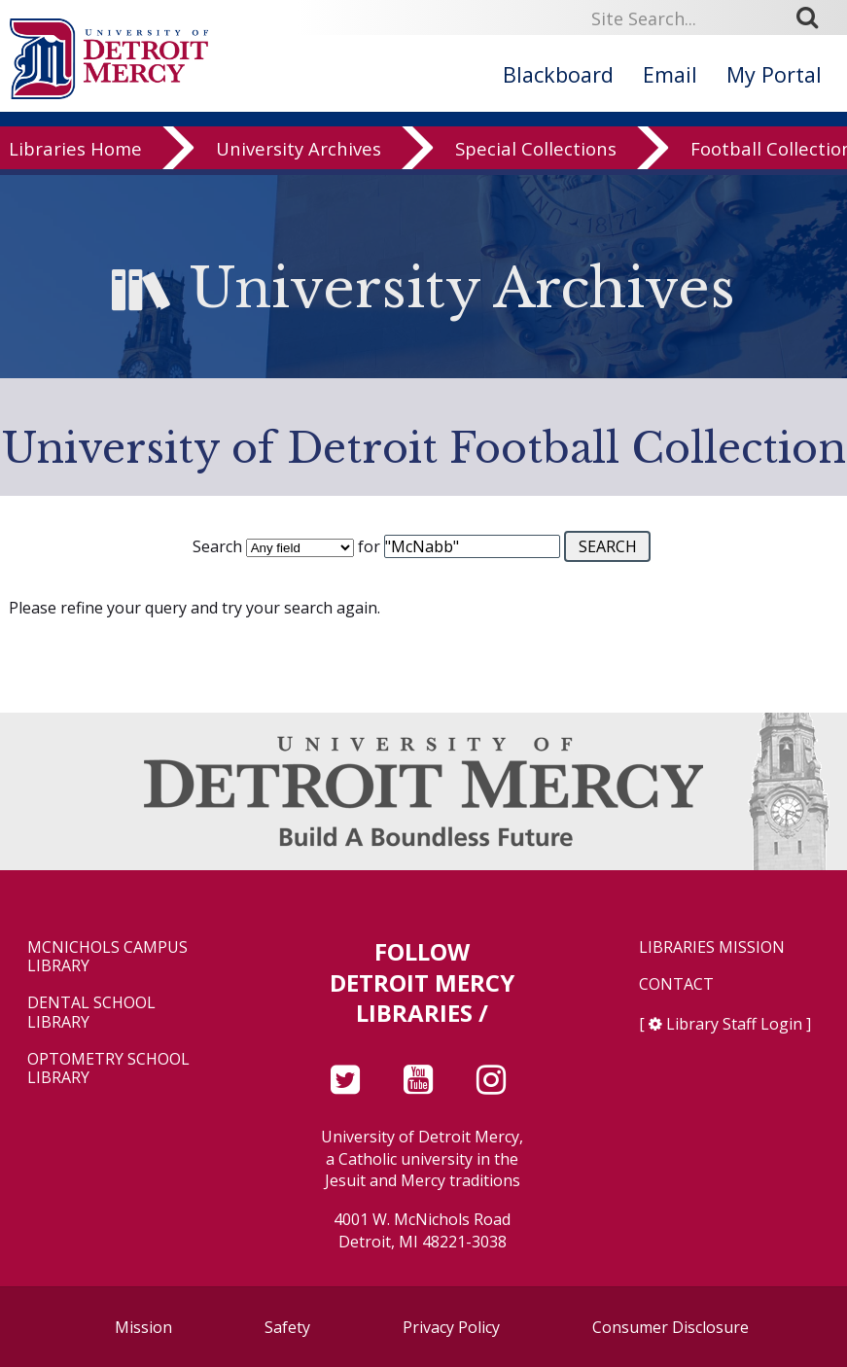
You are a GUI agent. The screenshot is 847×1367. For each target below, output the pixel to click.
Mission (143, 1327)
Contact (676, 984)
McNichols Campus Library (107, 956)
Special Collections (536, 168)
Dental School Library (91, 1012)
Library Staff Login (734, 1023)
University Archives (298, 168)
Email (670, 74)
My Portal (774, 74)
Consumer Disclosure (670, 1327)
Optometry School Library (108, 1068)
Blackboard (558, 74)
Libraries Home (75, 168)
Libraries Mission (712, 947)
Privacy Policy (451, 1327)
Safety (287, 1327)
